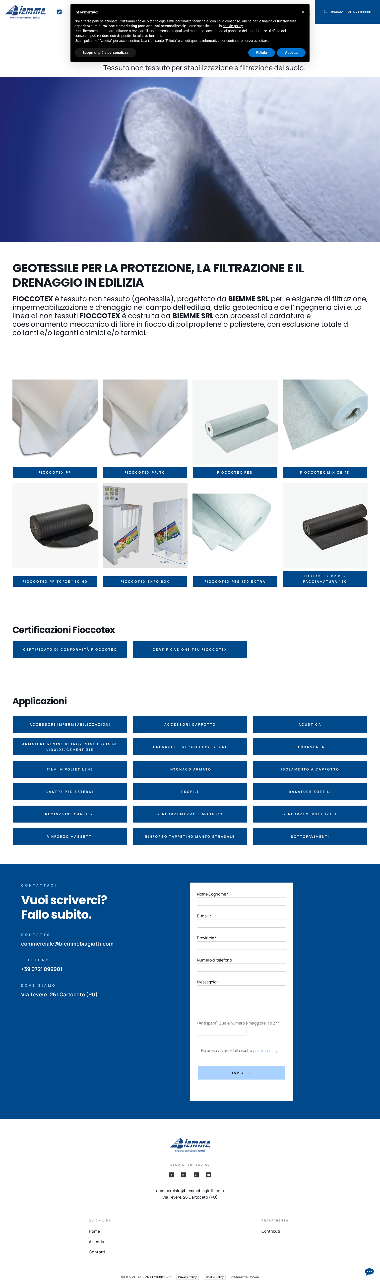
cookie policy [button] (233, 26)
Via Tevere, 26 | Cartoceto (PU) (59, 994)
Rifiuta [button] (261, 53)
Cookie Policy (215, 1277)
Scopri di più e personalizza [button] (105, 53)
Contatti (97, 1252)
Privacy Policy (187, 1277)
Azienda (96, 1241)
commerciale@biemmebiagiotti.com (67, 943)
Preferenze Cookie (245, 1277)
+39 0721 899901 (358, 12)
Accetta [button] (291, 53)
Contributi (270, 1231)
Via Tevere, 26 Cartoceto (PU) (190, 1197)
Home (94, 1231)
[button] (69, 649)
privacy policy (265, 1050)
